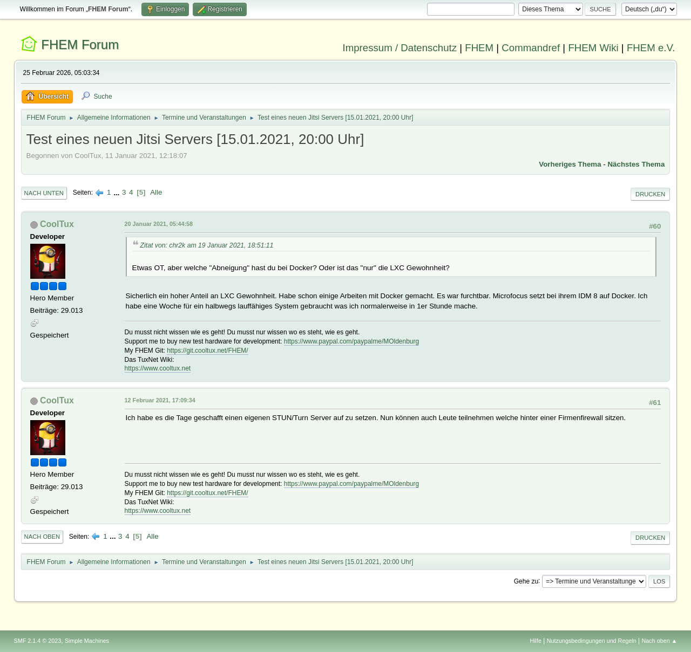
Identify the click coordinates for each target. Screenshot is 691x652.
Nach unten (44, 193)
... (117, 192)
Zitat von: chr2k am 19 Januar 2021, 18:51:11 (207, 245)
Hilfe (535, 640)
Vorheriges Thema (570, 164)
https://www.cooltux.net (158, 368)
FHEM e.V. (651, 47)
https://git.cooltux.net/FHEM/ (207, 350)
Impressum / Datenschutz (400, 47)
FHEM (479, 47)
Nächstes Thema (636, 164)
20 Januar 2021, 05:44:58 (159, 224)
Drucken (650, 194)
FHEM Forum (80, 44)
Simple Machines (87, 640)
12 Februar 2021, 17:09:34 (160, 400)
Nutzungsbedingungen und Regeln (591, 640)
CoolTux (57, 224)
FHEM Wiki (593, 47)
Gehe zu (526, 581)
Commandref (531, 47)
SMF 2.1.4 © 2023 (38, 640)
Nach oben (42, 536)
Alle (156, 192)
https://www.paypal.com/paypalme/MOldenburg (351, 341)
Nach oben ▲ (660, 640)
